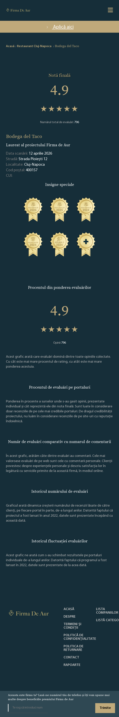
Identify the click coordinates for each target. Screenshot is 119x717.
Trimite (105, 708)
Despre (69, 617)
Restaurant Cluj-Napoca (34, 46)
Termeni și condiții (72, 626)
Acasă (69, 609)
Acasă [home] (10, 46)
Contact (71, 657)
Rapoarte (72, 665)
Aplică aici (60, 27)
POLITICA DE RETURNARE (73, 648)
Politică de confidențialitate (80, 637)
